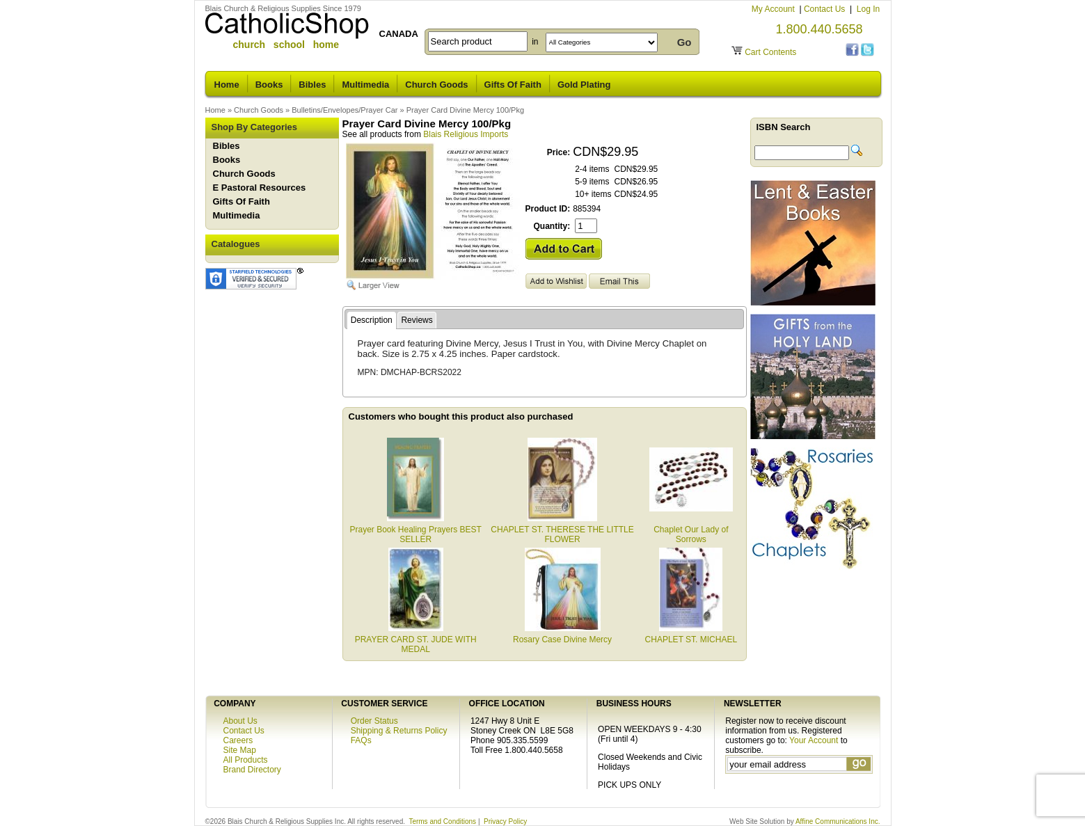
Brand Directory (252, 770)
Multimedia (365, 84)
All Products (245, 760)
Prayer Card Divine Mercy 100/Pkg (465, 110)
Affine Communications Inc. (837, 821)
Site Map (239, 750)
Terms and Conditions (442, 821)
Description (372, 320)
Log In (868, 9)
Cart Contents (770, 52)
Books (269, 84)
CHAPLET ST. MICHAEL (691, 634)
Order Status (374, 721)
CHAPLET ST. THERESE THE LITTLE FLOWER (562, 529)
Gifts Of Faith (512, 84)
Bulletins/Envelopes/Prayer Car (344, 110)
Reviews (416, 320)
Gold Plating (584, 84)
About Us (240, 721)
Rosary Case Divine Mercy (562, 634)
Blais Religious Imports (465, 134)
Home (226, 84)
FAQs (361, 740)
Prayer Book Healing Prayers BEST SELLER (415, 529)
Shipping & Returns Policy (399, 731)
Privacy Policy (505, 821)
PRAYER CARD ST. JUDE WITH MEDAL (416, 639)
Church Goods (436, 84)
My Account (774, 9)
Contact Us (826, 9)
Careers (238, 740)
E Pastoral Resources (259, 187)
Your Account (813, 740)
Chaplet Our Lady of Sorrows (691, 529)
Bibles (312, 84)
